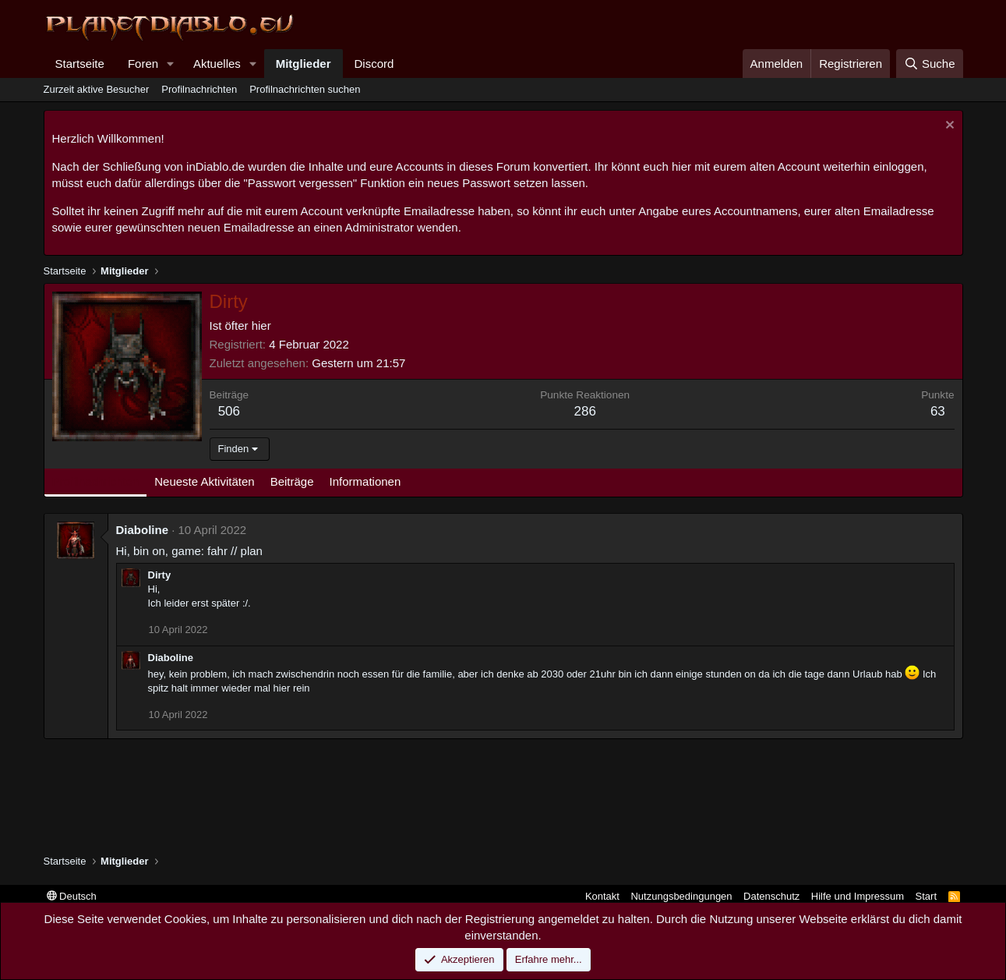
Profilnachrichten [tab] (95, 481)
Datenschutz (771, 896)
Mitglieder (303, 63)
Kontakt (602, 896)
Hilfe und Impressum (857, 896)
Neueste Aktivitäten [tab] (204, 481)
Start (926, 896)
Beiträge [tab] (292, 481)
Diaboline (142, 529)
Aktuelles (217, 63)
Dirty (159, 575)
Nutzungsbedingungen (681, 896)
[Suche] (929, 63)
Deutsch (72, 896)
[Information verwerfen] (948, 127)
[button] (171, 63)
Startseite (79, 63)
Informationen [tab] (365, 481)
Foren (143, 63)
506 (229, 411)
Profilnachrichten (199, 89)
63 (937, 411)
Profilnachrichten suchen (304, 89)
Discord (374, 63)
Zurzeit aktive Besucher (97, 89)
